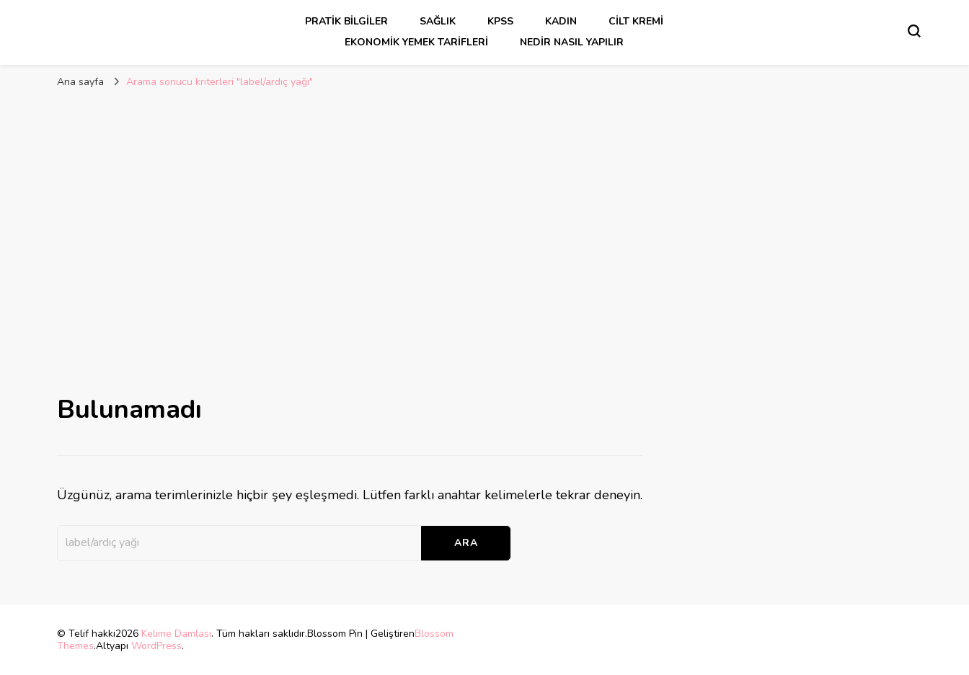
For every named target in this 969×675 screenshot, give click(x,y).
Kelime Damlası (176, 633)
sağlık (438, 21)
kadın (561, 21)
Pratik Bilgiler (346, 21)
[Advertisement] (484, 204)
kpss (500, 21)
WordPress (156, 646)
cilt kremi (636, 21)
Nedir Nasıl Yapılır (572, 42)
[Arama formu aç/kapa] (914, 30)
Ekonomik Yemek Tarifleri (416, 42)
